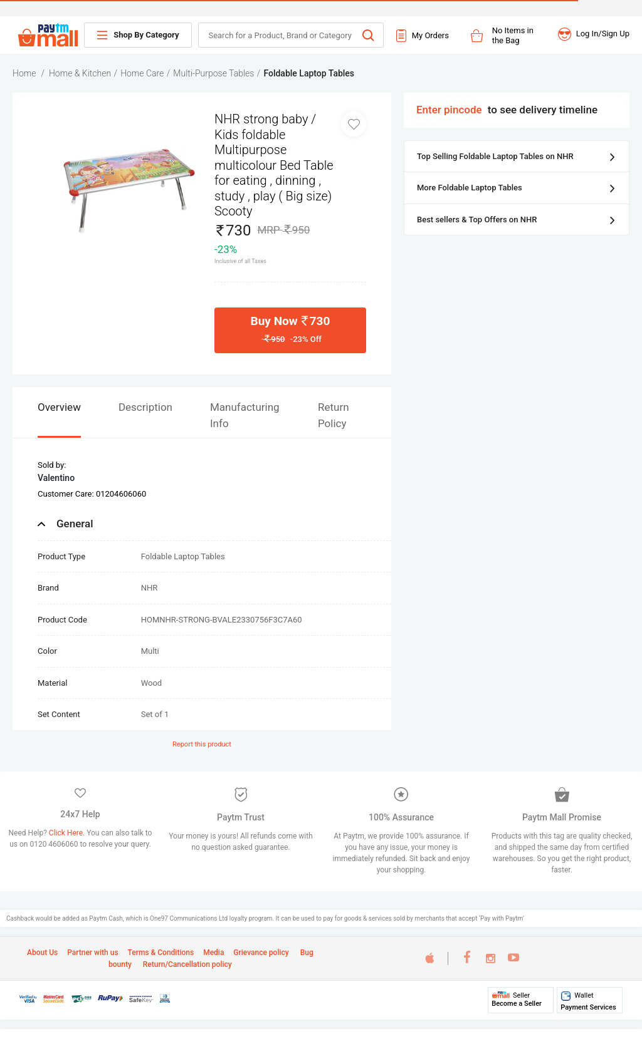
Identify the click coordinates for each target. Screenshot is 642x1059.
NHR (149, 587)
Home (24, 73)
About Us (42, 952)
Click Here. (68, 833)
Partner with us (92, 952)
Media (213, 952)
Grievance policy (260, 952)
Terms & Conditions (161, 952)
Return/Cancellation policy (186, 964)
